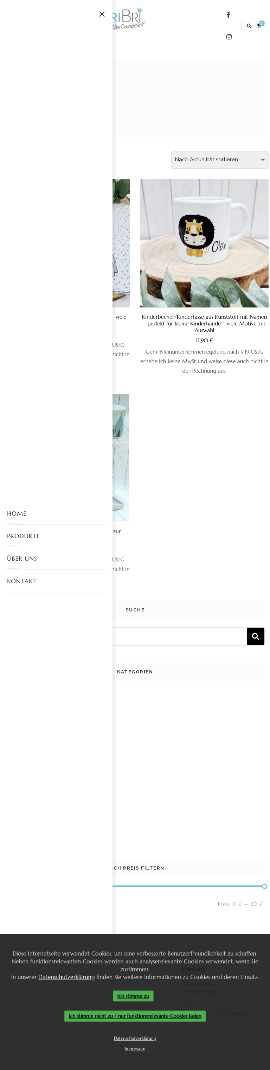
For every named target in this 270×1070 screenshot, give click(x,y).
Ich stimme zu (133, 996)
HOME (17, 513)
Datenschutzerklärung (65, 976)
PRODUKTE (23, 536)
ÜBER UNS (22, 558)
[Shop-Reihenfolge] (220, 160)
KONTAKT (22, 581)
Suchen (255, 636)
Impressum (135, 1050)
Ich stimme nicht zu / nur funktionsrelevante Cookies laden (134, 1016)
